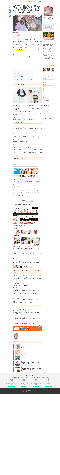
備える (39, 1)
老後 (43, 58)
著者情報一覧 (24, 386)
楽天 (49, 52)
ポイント (44, 48)
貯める (24, 1)
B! (25, 329)
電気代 (44, 54)
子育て (17, 36)
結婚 (19, 36)
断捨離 (15, 36)
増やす (35, 1)
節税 (48, 48)
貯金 (49, 54)
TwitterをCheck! (36, 386)
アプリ (48, 49)
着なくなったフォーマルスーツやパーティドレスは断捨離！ (23, 79)
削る (20, 1)
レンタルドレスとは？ (19, 73)
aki (48, 16)
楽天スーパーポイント (46, 51)
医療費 (44, 55)
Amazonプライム (47, 58)
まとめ (15, 80)
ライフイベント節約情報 (16, 35)
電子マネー (49, 55)
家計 (52, 55)
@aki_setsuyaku (28, 39)
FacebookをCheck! (48, 386)
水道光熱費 (46, 45)
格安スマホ (46, 54)
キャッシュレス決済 (45, 52)
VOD (51, 54)
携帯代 (46, 55)
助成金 (44, 45)
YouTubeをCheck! (11, 386)
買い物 (50, 48)
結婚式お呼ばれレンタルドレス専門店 (21, 77)
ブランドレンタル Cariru (19, 76)
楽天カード (52, 52)
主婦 (46, 48)
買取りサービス (19, 289)
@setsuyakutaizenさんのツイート (48, 102)
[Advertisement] (27, 63)
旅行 (50, 51)
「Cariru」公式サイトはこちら (19, 199)
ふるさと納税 (50, 45)
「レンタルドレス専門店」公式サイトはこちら (21, 264)
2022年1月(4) (46, 80)
